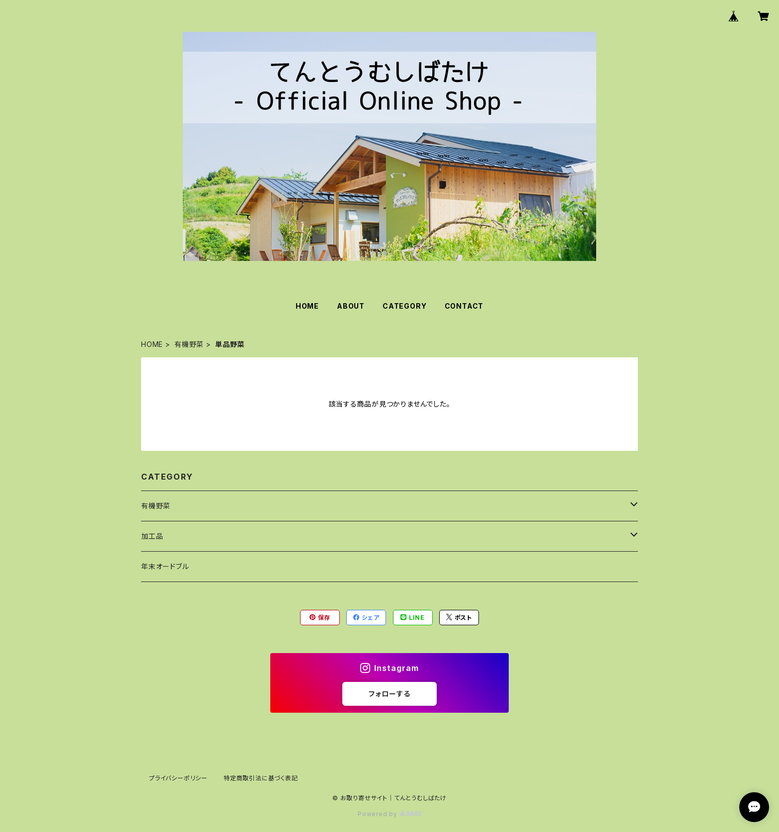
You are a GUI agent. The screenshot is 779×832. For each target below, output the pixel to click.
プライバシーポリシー (178, 778)
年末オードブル (165, 566)
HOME (307, 306)
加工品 (152, 536)
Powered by (389, 814)
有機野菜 (189, 344)
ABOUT (351, 306)
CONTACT (464, 306)
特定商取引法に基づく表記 (261, 778)
